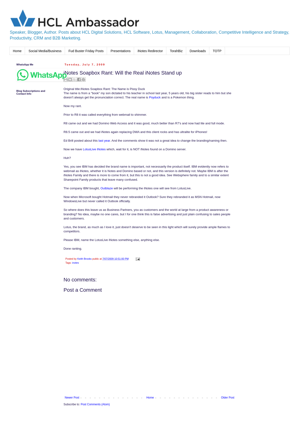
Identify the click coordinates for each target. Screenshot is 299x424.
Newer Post (72, 397)
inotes (75, 262)
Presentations (120, 51)
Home (17, 51)
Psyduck (155, 97)
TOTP (217, 51)
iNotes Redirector (150, 51)
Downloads (198, 51)
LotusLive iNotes (94, 149)
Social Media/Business (44, 51)
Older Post (227, 397)
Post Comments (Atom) (95, 404)
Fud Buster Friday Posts (85, 51)
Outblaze (106, 188)
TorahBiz (176, 51)
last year (104, 140)
